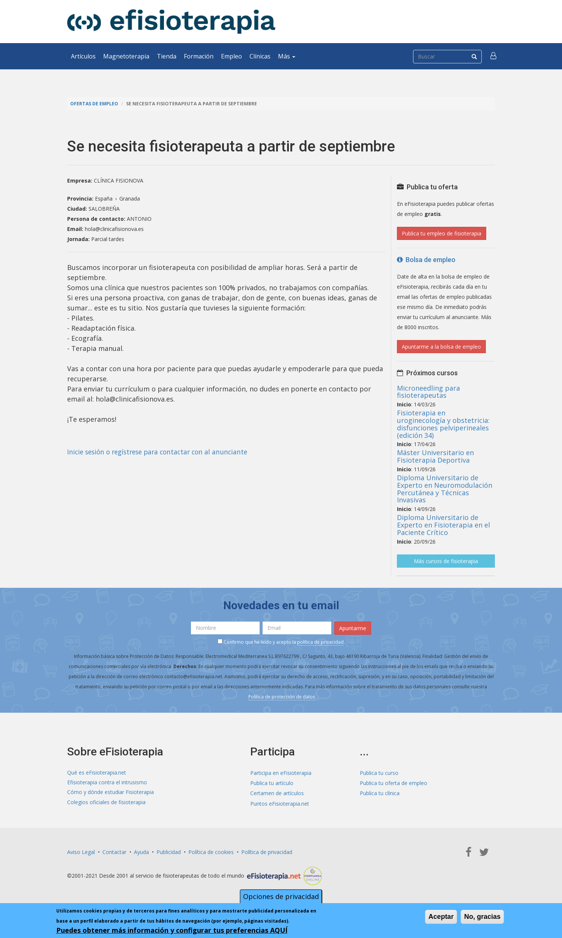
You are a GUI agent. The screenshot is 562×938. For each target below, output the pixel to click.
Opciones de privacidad (281, 896)
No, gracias (482, 916)
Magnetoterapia (126, 56)
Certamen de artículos (277, 792)
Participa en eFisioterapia (280, 772)
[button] (493, 56)
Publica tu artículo (271, 782)
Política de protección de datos (281, 696)
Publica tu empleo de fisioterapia (441, 233)
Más (286, 56)
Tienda (166, 56)
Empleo (231, 56)
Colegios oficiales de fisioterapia (106, 802)
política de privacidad (320, 641)
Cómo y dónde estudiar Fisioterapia (110, 792)
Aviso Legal (81, 851)
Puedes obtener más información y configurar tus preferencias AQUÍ (171, 930)
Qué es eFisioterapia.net (96, 772)
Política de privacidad (266, 851)
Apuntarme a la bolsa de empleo (441, 346)
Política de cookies (211, 851)
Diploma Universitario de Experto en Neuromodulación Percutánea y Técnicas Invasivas (444, 488)
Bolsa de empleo (426, 260)
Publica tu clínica (380, 792)
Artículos (83, 56)
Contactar (114, 851)
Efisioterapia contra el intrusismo (107, 782)
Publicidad (168, 851)
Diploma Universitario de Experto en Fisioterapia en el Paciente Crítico (443, 525)
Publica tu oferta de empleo (393, 782)
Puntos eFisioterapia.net (279, 802)
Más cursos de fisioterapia (446, 560)
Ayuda (141, 851)
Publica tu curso (379, 772)
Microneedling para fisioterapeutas (428, 391)
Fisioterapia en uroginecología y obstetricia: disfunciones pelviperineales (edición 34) (443, 423)
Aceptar (441, 916)
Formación (198, 56)
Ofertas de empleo (95, 103)
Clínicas (259, 56)
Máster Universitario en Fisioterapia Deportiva (435, 456)
